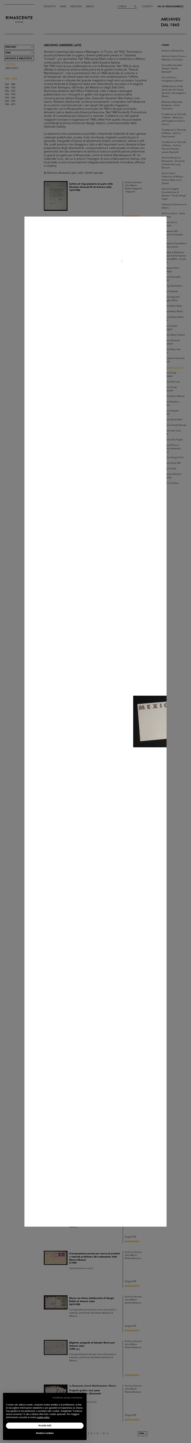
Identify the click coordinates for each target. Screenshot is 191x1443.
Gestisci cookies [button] (45, 1433)
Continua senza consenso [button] (67, 1397)
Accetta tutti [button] (44, 1425)
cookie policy (43, 1417)
